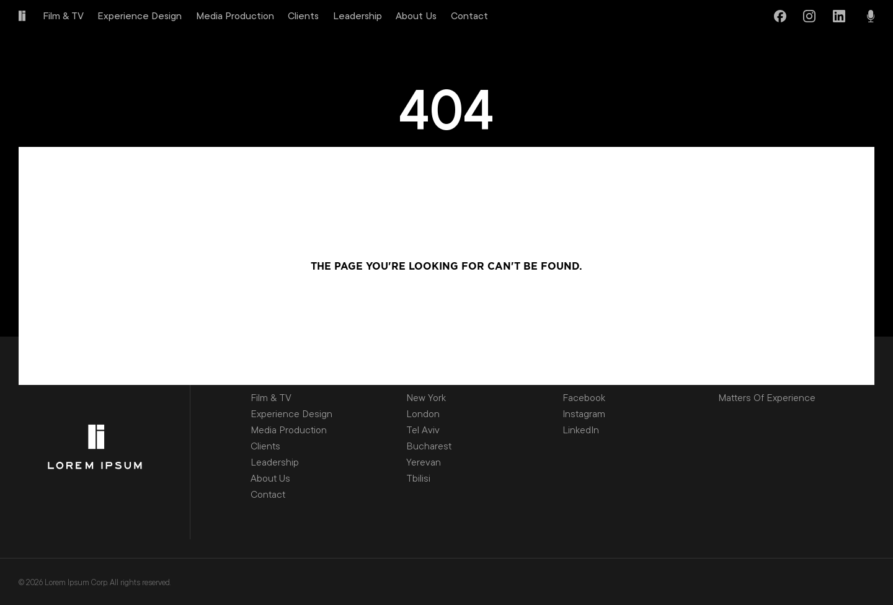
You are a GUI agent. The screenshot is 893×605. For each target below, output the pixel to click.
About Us (416, 15)
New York (426, 397)
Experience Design (139, 15)
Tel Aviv (423, 429)
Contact (469, 15)
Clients (303, 15)
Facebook (583, 397)
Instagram (583, 413)
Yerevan (423, 462)
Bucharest (428, 445)
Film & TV (63, 15)
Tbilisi (418, 478)
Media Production (235, 15)
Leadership (357, 15)
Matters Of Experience (766, 397)
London (423, 413)
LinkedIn (580, 429)
